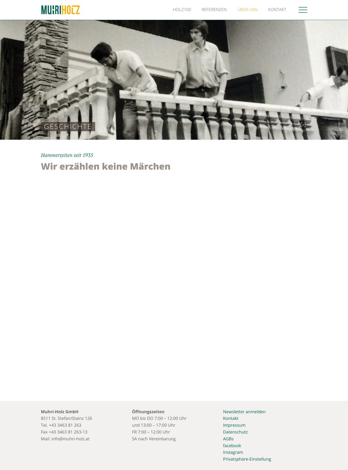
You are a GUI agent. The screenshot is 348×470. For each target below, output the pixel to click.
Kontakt (277, 9)
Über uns (247, 9)
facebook (232, 446)
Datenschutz (235, 432)
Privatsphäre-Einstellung (247, 459)
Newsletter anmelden (244, 412)
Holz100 (182, 9)
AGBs (228, 439)
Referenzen (214, 9)
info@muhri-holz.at (70, 439)
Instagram (233, 452)
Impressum (234, 425)
